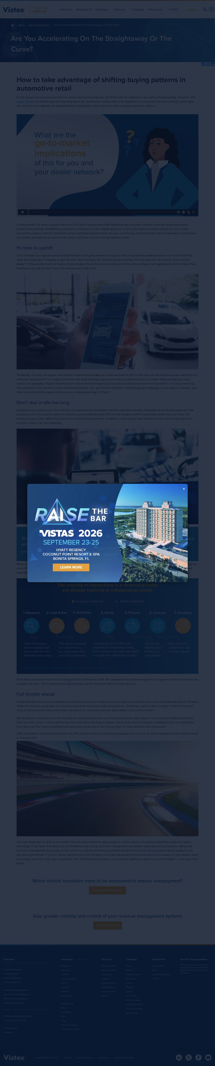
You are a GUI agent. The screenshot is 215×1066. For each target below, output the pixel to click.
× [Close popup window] (184, 488)
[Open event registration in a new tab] (67, 533)
